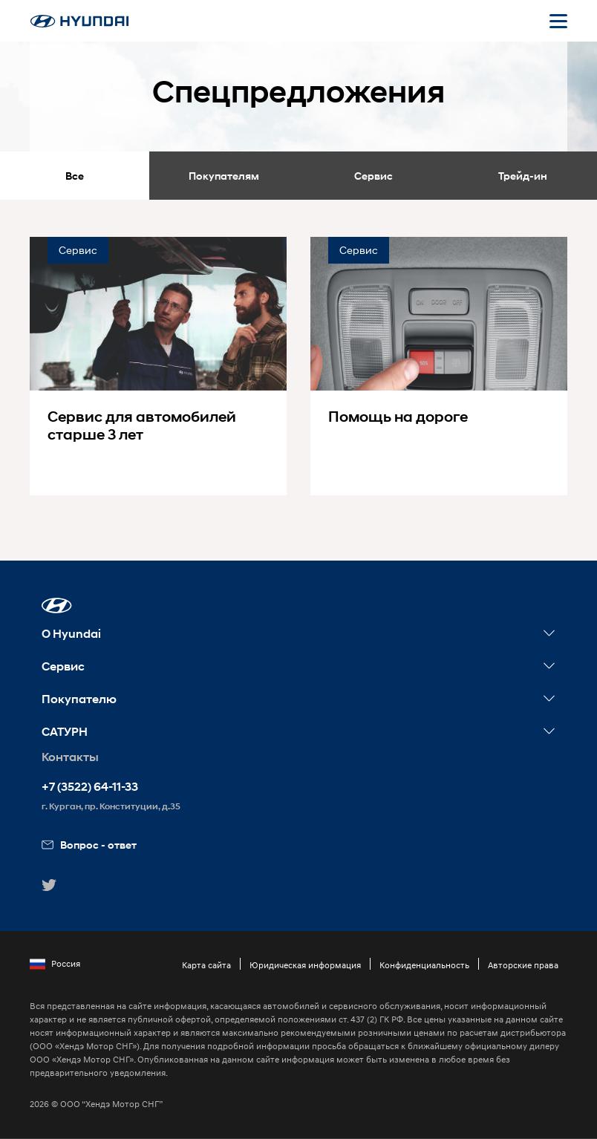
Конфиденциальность (424, 964)
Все (74, 175)
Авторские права (523, 964)
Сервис (373, 175)
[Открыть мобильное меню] (558, 20)
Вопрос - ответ (89, 844)
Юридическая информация (305, 964)
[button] (57, 605)
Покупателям (224, 175)
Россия (55, 964)
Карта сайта (206, 964)
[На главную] (79, 21)
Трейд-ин (522, 175)
